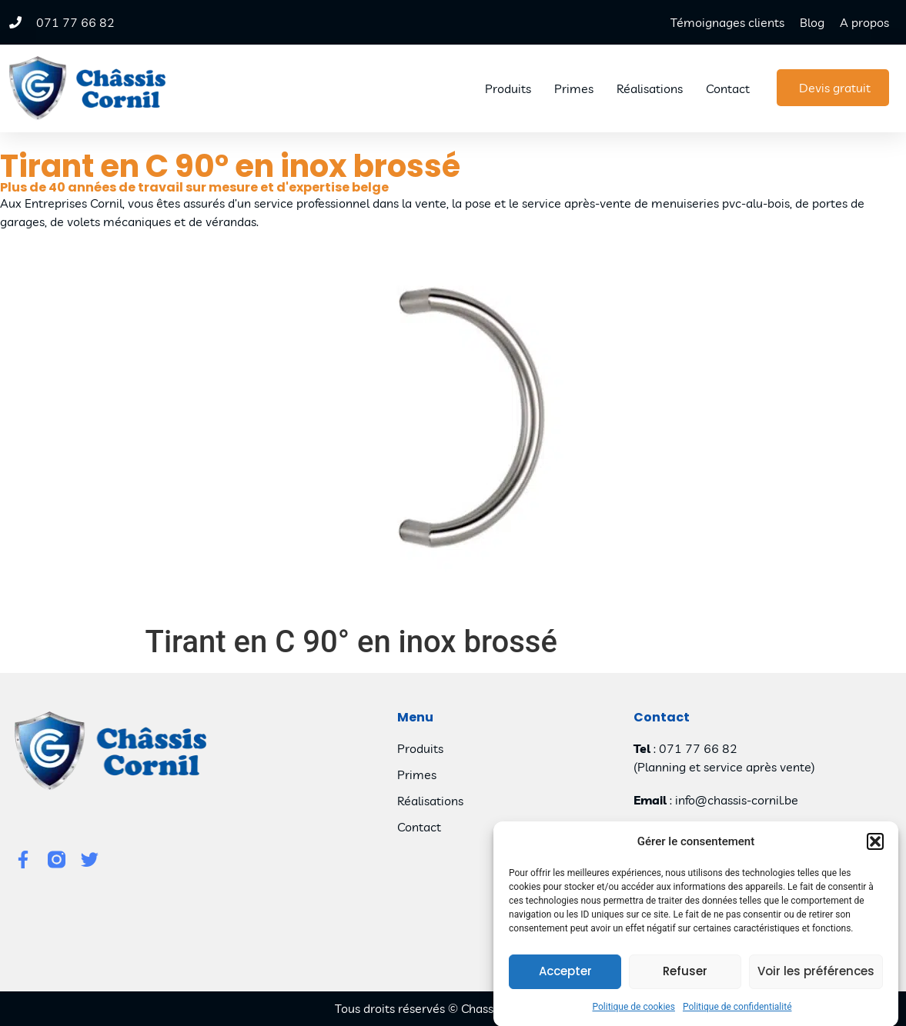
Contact (728, 88)
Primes (573, 88)
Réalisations (650, 88)
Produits (508, 88)
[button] (875, 850)
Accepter (565, 979)
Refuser (685, 979)
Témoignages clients (727, 22)
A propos (864, 22)
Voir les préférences (815, 979)
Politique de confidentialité (737, 1014)
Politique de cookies (634, 1014)
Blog (812, 22)
